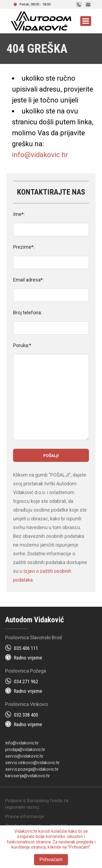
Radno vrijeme (28, 658)
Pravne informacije (24, 816)
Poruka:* (22, 345)
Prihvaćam (51, 859)
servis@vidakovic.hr (24, 756)
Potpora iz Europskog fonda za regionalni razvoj (36, 804)
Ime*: (19, 214)
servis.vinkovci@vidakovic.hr (32, 762)
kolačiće (59, 831)
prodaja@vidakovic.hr (25, 749)
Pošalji (51, 455)
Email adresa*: (28, 280)
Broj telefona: (27, 312)
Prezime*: (24, 247)
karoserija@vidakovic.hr (27, 775)
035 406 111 (26, 648)
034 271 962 (26, 681)
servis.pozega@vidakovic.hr (31, 769)
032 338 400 (26, 715)
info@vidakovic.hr (40, 155)
